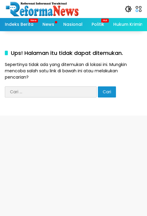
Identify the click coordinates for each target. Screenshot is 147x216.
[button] (128, 9)
